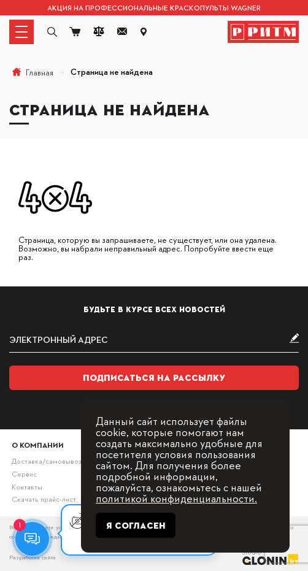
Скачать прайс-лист (44, 499)
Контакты (27, 486)
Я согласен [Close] (136, 525)
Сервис (24, 474)
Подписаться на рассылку (154, 377)
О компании (38, 445)
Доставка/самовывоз (46, 461)
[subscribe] (154, 339)
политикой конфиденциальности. (176, 497)
